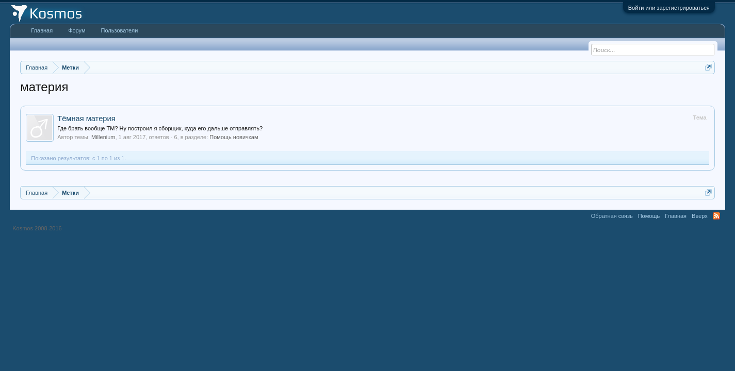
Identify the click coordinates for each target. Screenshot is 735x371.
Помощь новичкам (233, 137)
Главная (42, 30)
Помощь (649, 216)
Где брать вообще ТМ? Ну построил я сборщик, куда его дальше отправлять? (160, 128)
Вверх (700, 216)
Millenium (103, 137)
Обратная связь (612, 216)
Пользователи (119, 30)
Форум (76, 30)
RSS (716, 216)
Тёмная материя (86, 118)
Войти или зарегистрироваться (669, 8)
